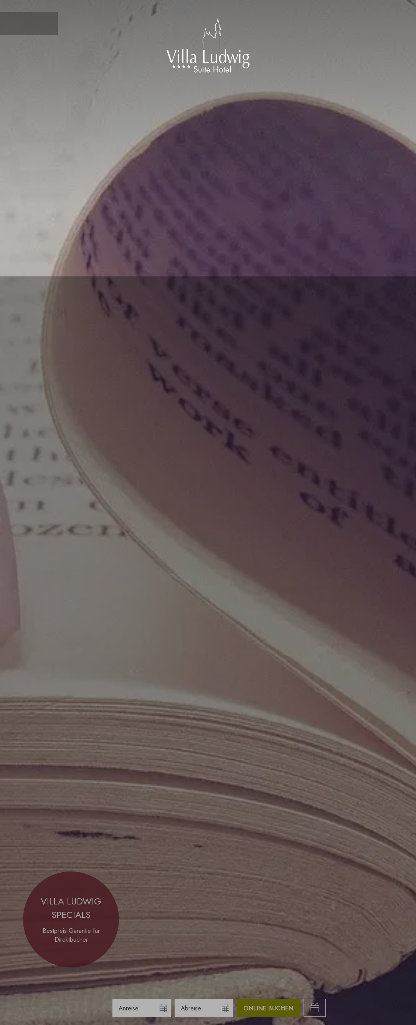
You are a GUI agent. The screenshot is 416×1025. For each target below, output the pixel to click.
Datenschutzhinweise (53, 1013)
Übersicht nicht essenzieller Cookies (69, 1000)
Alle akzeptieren (69, 968)
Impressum (95, 1013)
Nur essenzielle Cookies (69, 985)
